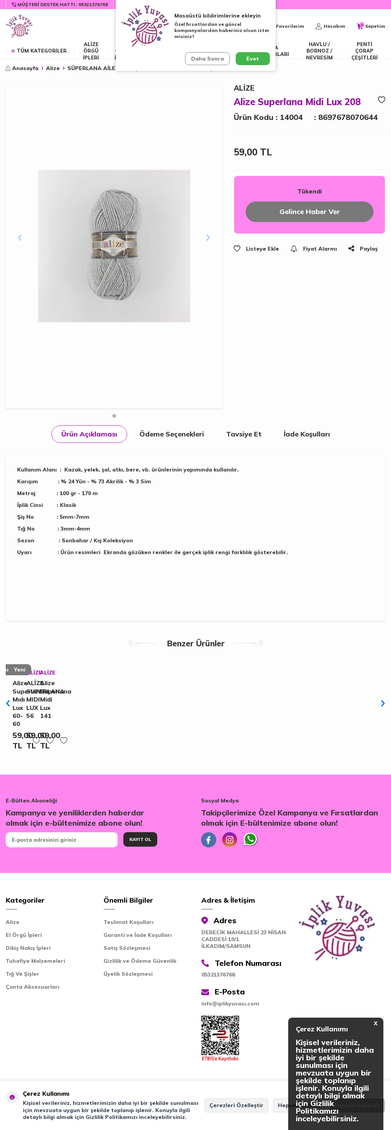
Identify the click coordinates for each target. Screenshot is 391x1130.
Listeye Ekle (256, 248)
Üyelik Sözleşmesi (128, 973)
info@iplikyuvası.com (230, 1003)
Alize (53, 68)
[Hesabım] (330, 26)
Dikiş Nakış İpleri (28, 948)
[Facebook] (208, 839)
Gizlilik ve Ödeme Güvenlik (140, 960)
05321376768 (218, 974)
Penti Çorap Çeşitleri (364, 51)
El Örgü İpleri (24, 935)
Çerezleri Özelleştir (236, 1105)
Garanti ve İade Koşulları (138, 935)
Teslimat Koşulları (128, 922)
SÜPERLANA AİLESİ (94, 68)
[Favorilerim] (286, 26)
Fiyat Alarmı (313, 248)
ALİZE (244, 88)
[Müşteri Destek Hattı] (60, 4)
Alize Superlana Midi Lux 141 (43, 699)
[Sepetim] (371, 26)
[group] (114, 246)
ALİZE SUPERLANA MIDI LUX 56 (29, 699)
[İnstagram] (229, 839)
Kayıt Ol (140, 839)
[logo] (19, 26)
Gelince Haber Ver (309, 211)
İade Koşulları (307, 434)
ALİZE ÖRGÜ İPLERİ (91, 51)
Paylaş (363, 248)
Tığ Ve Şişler (22, 973)
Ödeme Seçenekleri (171, 434)
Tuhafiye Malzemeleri (35, 960)
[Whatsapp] (250, 839)
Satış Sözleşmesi (127, 948)
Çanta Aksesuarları (32, 986)
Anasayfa (22, 68)
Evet (252, 58)
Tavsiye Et (244, 434)
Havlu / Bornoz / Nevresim (319, 51)
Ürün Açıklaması (89, 434)
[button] (114, 416)
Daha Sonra (207, 58)
